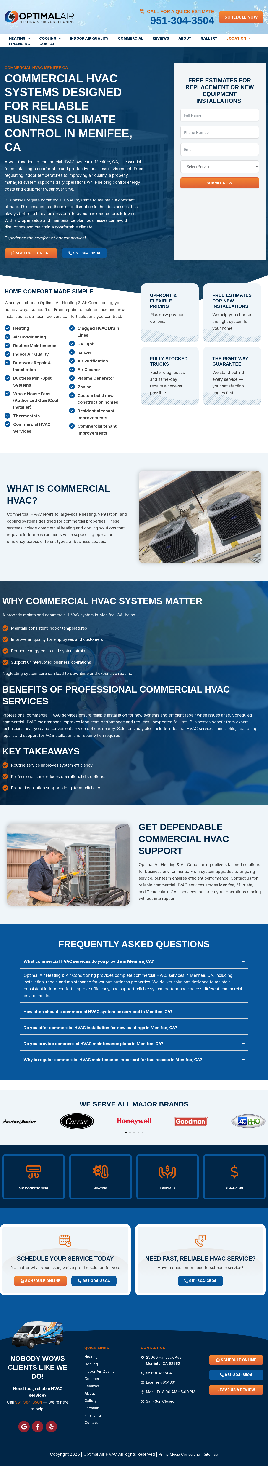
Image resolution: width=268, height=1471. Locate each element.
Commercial (118, 38)
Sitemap (212, 1454)
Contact (16, 44)
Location (211, 38)
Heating (17, 38)
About (165, 38)
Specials (167, 1179)
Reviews (144, 38)
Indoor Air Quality (80, 38)
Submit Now (220, 183)
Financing (239, 38)
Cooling (44, 38)
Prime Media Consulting (178, 1454)
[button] (241, 17)
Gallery (185, 38)
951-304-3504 (182, 20)
